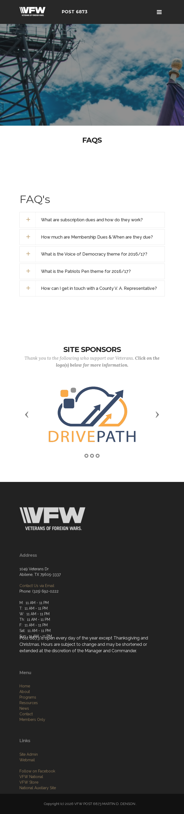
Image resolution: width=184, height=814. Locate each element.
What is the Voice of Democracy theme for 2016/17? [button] (94, 254)
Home (24, 711)
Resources (28, 728)
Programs (27, 722)
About (24, 716)
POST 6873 (74, 11)
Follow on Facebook (37, 793)
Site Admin (28, 777)
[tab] (92, 220)
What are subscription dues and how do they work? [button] (92, 219)
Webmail (27, 782)
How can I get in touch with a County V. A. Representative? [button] (99, 288)
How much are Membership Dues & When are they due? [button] (97, 237)
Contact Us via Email (36, 603)
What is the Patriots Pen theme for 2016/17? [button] (86, 271)
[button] (27, 414)
